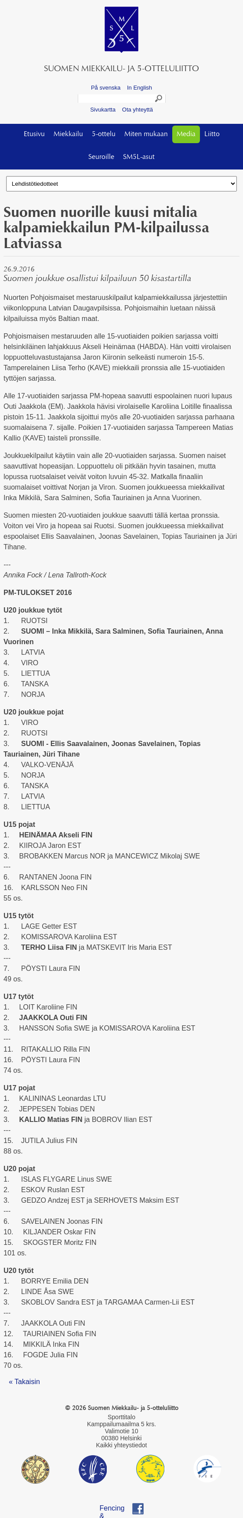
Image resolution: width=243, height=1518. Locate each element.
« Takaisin (24, 1381)
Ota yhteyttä (137, 109)
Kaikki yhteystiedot (121, 1445)
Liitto (212, 134)
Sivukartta (103, 109)
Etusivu (34, 134)
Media (186, 134)
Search (159, 99)
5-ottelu (104, 134)
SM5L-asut (139, 157)
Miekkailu (68, 134)
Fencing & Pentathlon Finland (117, 1509)
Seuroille (101, 157)
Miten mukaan (146, 134)
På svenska (105, 87)
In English (139, 87)
